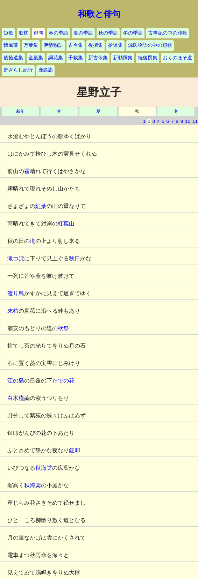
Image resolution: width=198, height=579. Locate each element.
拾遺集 (115, 45)
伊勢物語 (53, 45)
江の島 (15, 381)
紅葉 (41, 206)
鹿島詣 (45, 70)
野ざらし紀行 (18, 70)
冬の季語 (133, 33)
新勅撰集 (123, 57)
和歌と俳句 (99, 13)
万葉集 (30, 45)
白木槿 (15, 398)
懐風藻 (10, 45)
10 (187, 121)
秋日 (74, 258)
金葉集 (35, 57)
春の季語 (58, 33)
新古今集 (98, 57)
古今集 (75, 45)
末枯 (13, 311)
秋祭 (63, 328)
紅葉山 (66, 224)
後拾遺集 (13, 57)
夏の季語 (83, 33)
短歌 (8, 33)
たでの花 (63, 381)
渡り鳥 (15, 293)
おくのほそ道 (177, 57)
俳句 (38, 33)
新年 (20, 111)
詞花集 (55, 57)
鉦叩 (74, 450)
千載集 (75, 57)
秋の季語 (108, 33)
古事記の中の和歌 (167, 33)
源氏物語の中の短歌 (150, 45)
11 (195, 121)
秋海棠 (43, 468)
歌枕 (23, 33)
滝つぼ (15, 258)
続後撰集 (147, 57)
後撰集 (95, 45)
